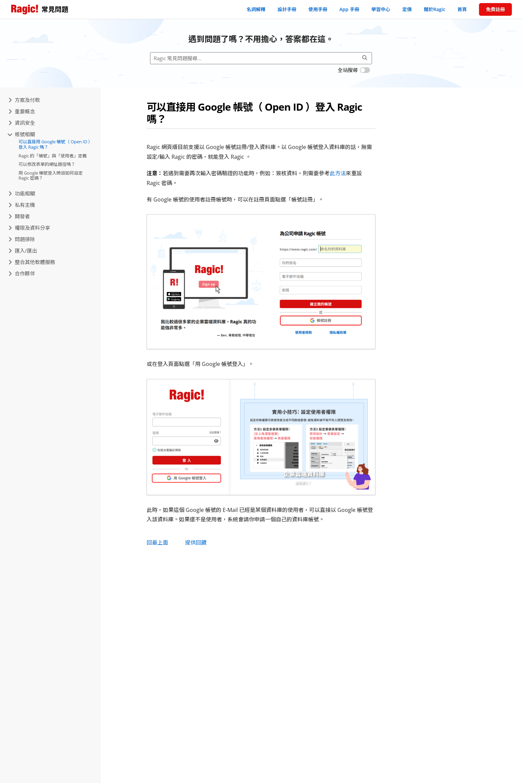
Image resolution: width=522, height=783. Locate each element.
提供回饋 (196, 542)
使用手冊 (317, 9)
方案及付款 (24, 100)
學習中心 (380, 9)
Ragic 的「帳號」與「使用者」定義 (52, 156)
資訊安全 (21, 122)
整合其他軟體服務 (31, 262)
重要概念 (21, 111)
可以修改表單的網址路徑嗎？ (46, 164)
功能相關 (21, 193)
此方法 (338, 173)
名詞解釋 (256, 9)
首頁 (462, 9)
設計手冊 (286, 9)
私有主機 (21, 204)
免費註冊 (495, 9)
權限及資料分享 (29, 227)
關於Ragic (434, 9)
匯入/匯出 (22, 250)
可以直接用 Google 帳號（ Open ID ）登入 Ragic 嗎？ (55, 144)
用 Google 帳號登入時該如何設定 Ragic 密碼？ (50, 175)
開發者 (19, 216)
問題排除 (21, 239)
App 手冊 (349, 9)
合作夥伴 (21, 273)
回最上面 (157, 542)
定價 (407, 9)
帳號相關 (21, 134)
